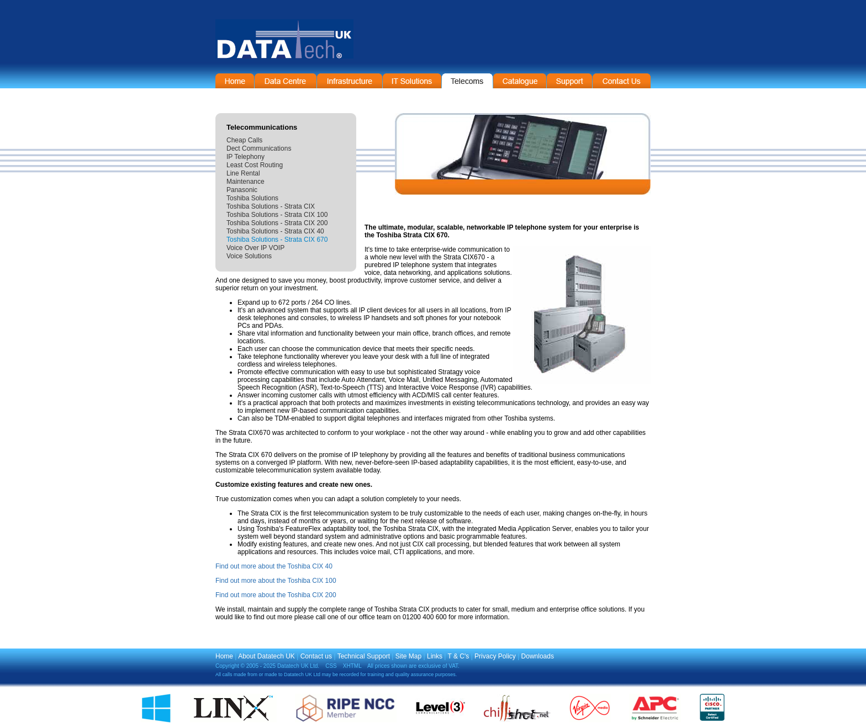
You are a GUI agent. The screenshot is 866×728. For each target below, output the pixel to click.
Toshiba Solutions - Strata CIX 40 (275, 231)
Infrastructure (349, 80)
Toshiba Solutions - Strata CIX (270, 206)
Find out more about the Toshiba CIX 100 (275, 580)
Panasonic (241, 190)
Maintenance (245, 181)
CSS (331, 666)
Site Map (408, 656)
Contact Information (622, 80)
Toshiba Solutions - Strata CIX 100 (277, 215)
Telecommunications (467, 80)
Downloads (537, 656)
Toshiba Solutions (252, 198)
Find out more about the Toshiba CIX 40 (273, 566)
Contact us (316, 656)
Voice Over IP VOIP (255, 248)
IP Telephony (245, 157)
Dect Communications (258, 148)
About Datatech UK (266, 656)
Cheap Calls (244, 140)
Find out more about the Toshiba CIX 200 (275, 595)
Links (434, 656)
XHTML (352, 666)
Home (234, 80)
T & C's (458, 656)
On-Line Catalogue (519, 80)
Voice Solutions (249, 256)
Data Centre (285, 80)
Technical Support (363, 656)
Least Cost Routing (254, 165)
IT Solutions (412, 80)
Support (569, 80)
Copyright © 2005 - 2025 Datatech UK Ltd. (267, 666)
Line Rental (243, 173)
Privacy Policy (495, 656)
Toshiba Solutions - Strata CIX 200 (277, 223)
